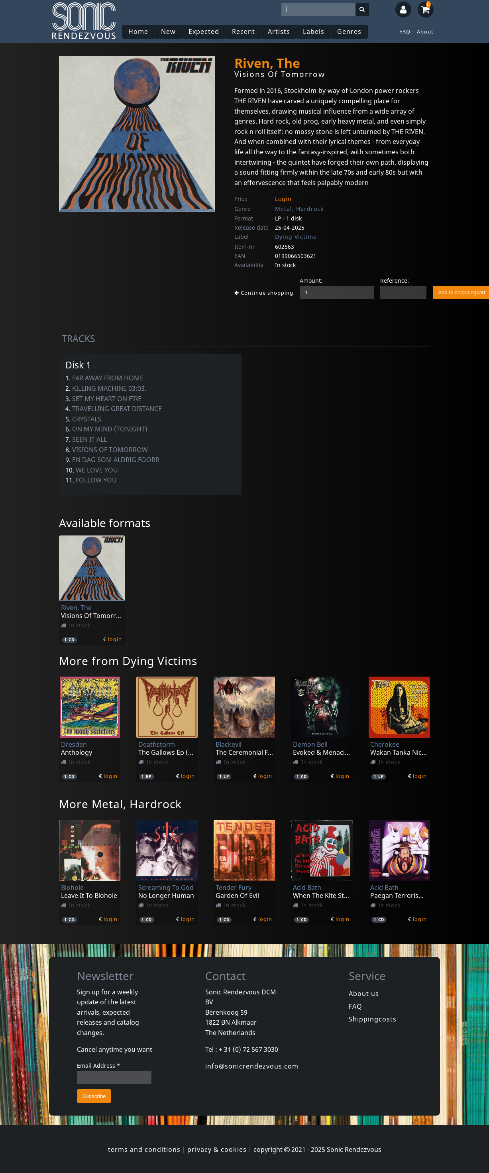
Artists (279, 31)
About (425, 31)
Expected (204, 31)
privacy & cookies (217, 1149)
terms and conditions (144, 1149)
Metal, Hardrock (299, 209)
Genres (349, 31)
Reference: (394, 280)
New (168, 31)
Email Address (98, 1065)
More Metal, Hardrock (120, 803)
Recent (243, 31)
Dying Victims (295, 236)
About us (364, 993)
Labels (313, 31)
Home (138, 31)
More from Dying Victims (128, 660)
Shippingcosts (373, 1019)
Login (283, 199)
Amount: (311, 280)
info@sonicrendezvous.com (252, 1066)
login (115, 639)
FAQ (404, 31)
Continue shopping (263, 292)
